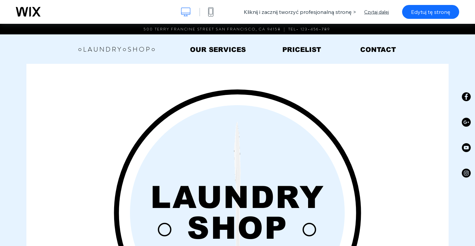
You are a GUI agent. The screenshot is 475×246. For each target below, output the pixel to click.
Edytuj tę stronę (430, 12)
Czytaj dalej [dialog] (376, 12)
